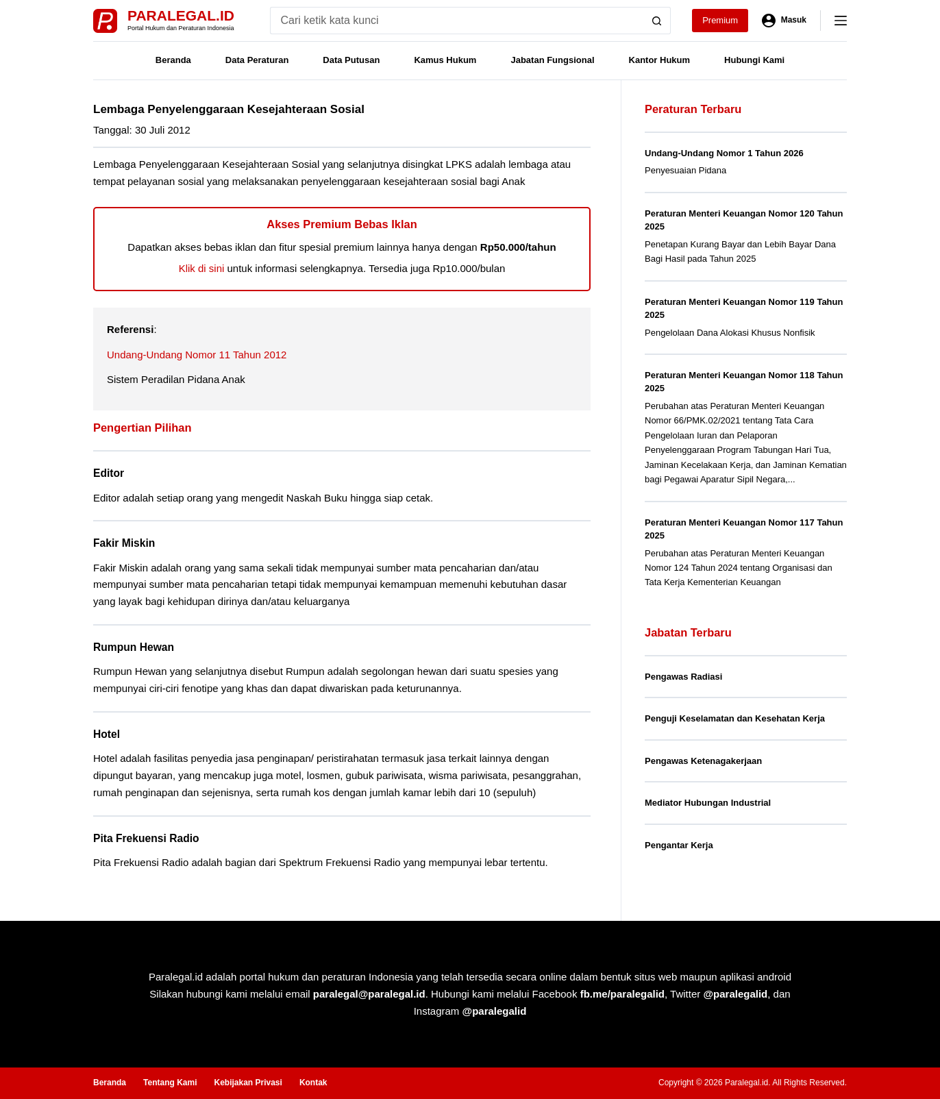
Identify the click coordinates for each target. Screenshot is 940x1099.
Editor (108, 473)
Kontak (313, 1082)
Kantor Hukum (660, 60)
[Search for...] (456, 20)
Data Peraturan (256, 60)
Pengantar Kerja (679, 845)
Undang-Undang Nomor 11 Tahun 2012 (196, 354)
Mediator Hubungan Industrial (708, 803)
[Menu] (840, 20)
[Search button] (657, 20)
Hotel (106, 734)
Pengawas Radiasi (683, 676)
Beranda (173, 60)
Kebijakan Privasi (248, 1082)
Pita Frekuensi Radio (146, 838)
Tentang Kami (170, 1082)
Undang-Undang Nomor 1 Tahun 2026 (724, 153)
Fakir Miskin (124, 543)
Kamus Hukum (445, 60)
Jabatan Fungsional (552, 60)
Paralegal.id (180, 15)
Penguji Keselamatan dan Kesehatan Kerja (735, 718)
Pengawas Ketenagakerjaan (703, 761)
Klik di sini (202, 268)
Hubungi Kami (754, 60)
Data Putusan (351, 60)
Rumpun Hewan (133, 647)
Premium (720, 20)
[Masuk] (784, 20)
